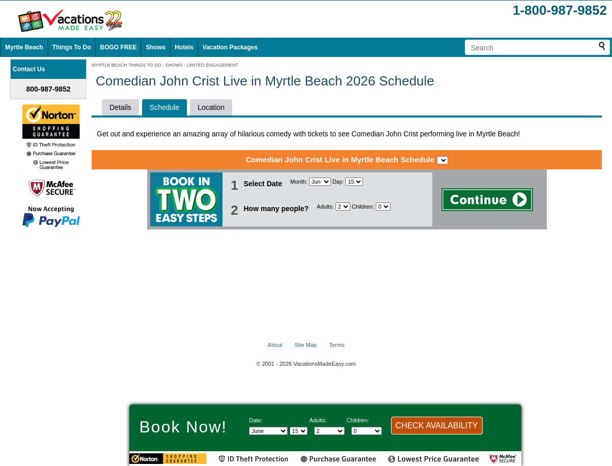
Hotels (184, 47)
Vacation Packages (230, 47)
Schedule (164, 107)
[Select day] (354, 182)
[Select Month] (320, 182)
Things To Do (71, 47)
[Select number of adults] (343, 206)
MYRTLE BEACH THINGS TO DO (126, 65)
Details (120, 107)
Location (211, 107)
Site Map (306, 345)
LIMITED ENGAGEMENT (212, 65)
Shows (155, 47)
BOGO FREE (118, 47)
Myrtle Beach (24, 47)
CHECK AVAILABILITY (437, 425)
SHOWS (173, 65)
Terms (336, 345)
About (275, 345)
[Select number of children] (383, 206)
